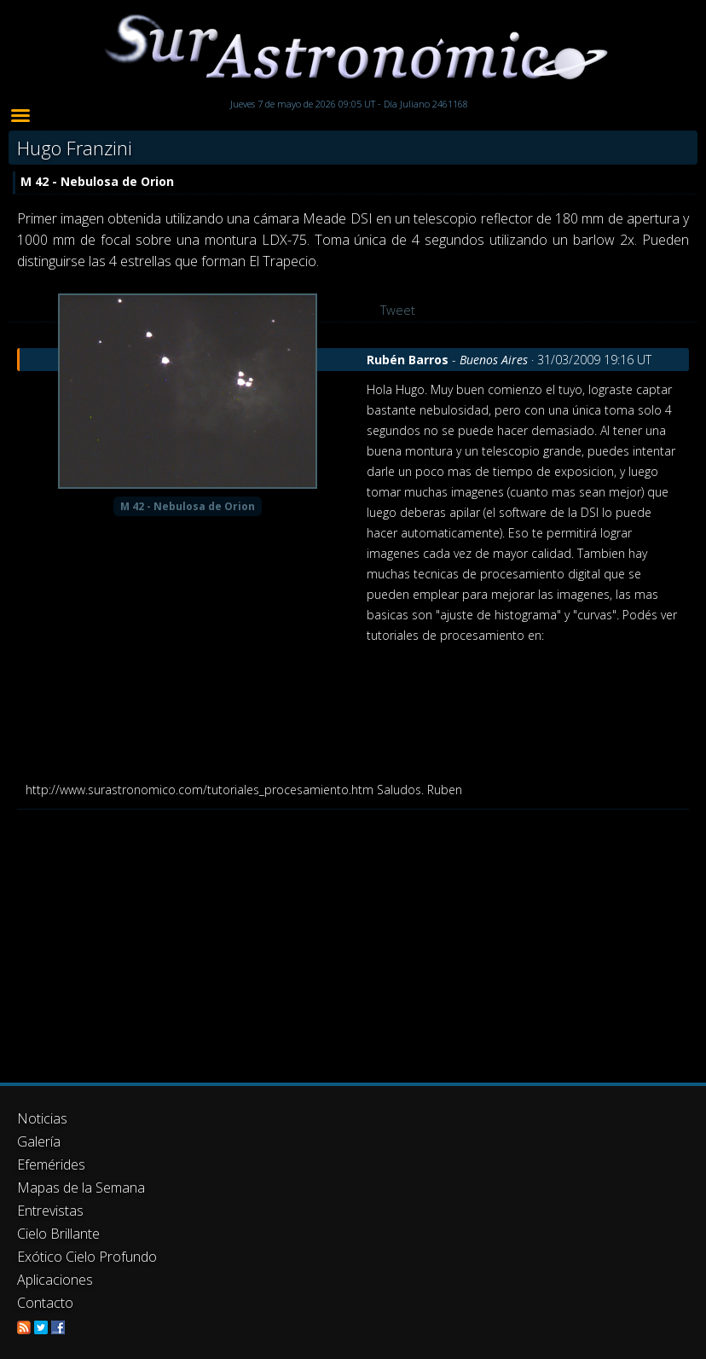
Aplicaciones (55, 1279)
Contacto (45, 1302)
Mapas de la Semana (81, 1187)
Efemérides (51, 1164)
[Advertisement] (353, 937)
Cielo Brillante (58, 1233)
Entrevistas (50, 1210)
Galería (39, 1141)
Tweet (397, 309)
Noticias (42, 1118)
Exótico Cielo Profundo (87, 1256)
